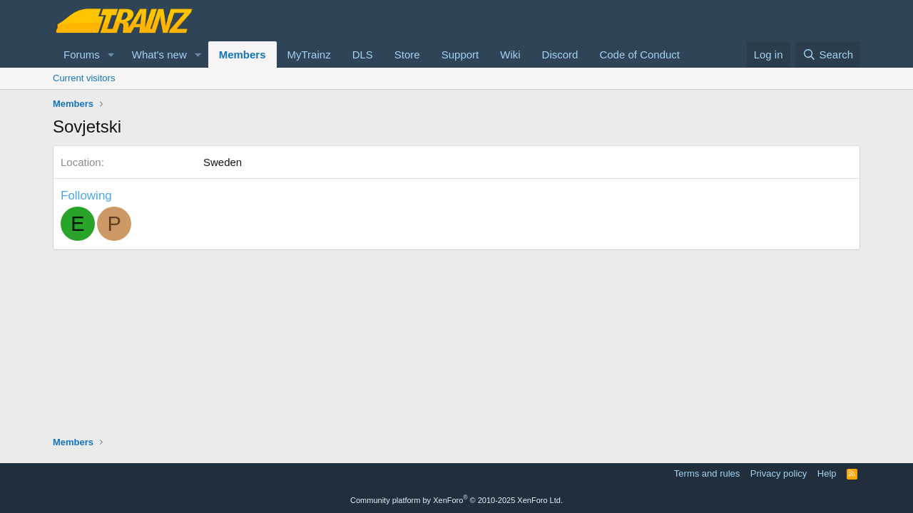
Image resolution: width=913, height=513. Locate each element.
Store (407, 54)
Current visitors (84, 78)
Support (460, 54)
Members (242, 54)
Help (827, 473)
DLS (362, 54)
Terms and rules (707, 473)
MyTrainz (309, 54)
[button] (111, 54)
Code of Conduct (639, 54)
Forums (81, 54)
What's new (159, 54)
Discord (560, 54)
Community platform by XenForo (456, 500)
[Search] (827, 54)
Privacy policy (778, 473)
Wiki (510, 54)
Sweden (222, 162)
